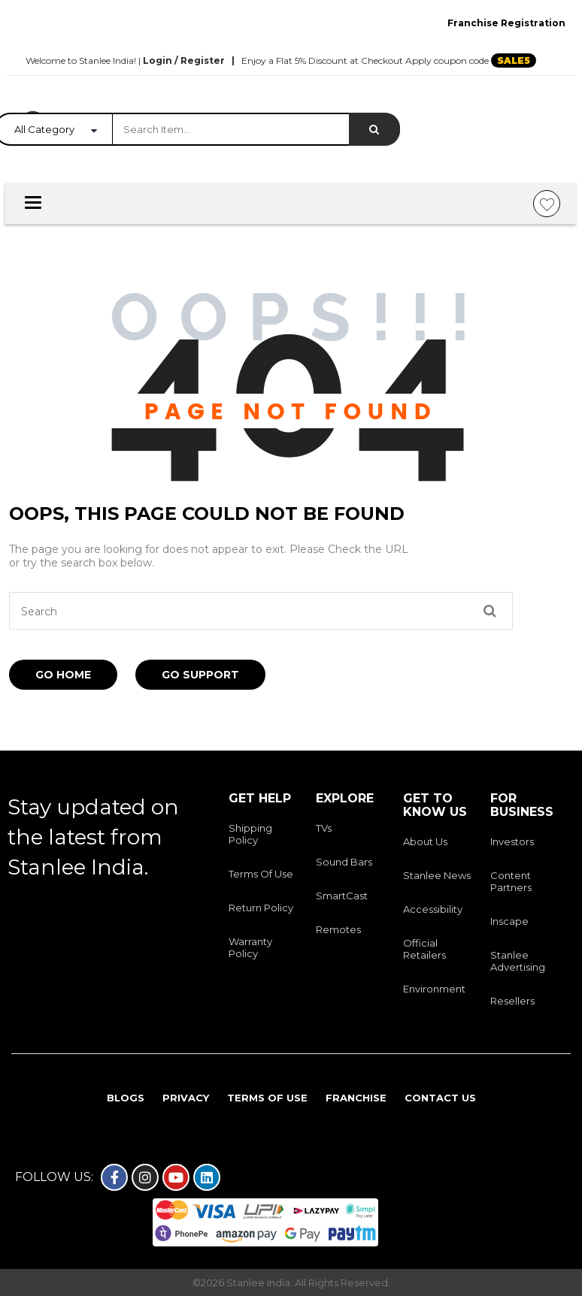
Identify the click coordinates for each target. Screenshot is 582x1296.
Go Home (63, 674)
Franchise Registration (506, 23)
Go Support (200, 674)
